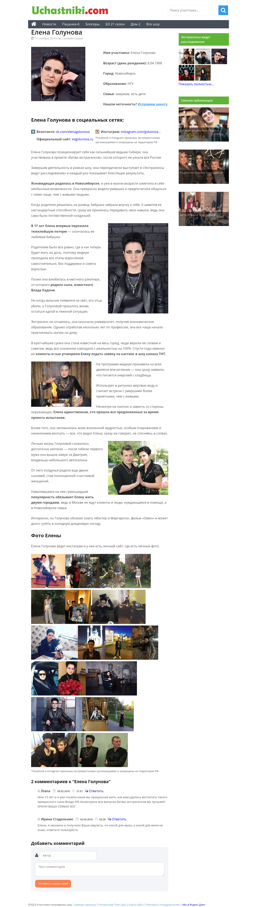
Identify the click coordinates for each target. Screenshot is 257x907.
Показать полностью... (196, 84)
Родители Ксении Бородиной (201, 173)
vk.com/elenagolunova (73, 131)
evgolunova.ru (82, 139)
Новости (49, 24)
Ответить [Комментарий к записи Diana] (94, 791)
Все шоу (153, 24)
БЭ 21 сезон (115, 24)
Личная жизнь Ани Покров (199, 130)
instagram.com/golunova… (141, 131)
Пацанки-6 (71, 24)
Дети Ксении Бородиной (198, 215)
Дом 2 (135, 24)
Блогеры (93, 24)
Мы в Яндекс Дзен (194, 904)
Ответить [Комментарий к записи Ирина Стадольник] (117, 819)
